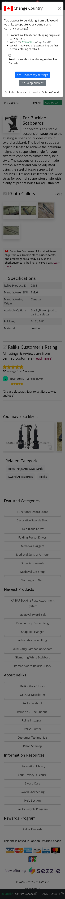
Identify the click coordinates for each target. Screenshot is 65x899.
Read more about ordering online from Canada (33, 61)
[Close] (59, 8)
